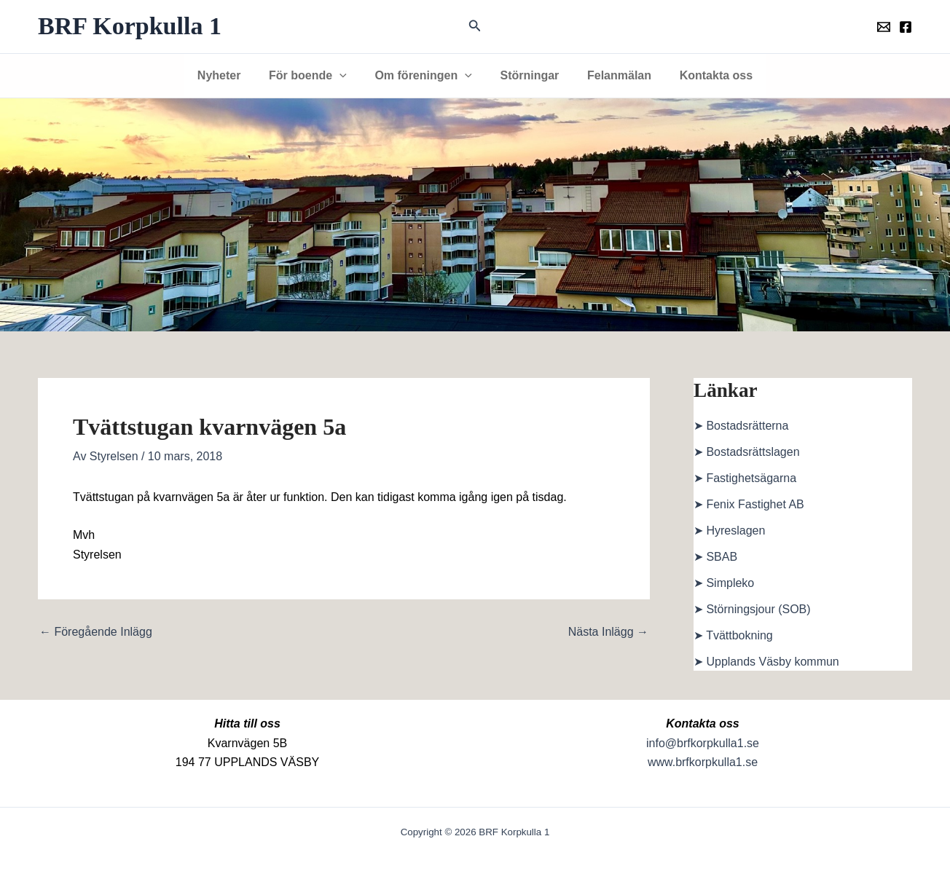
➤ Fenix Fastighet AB (749, 504)
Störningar (527, 75)
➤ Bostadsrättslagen (747, 452)
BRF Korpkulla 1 (129, 25)
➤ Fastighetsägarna (745, 478)
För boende (315, 76)
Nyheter (231, 75)
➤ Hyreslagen (729, 530)
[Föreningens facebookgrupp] (905, 26)
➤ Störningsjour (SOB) (752, 609)
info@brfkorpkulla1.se (702, 743)
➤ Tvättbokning (733, 635)
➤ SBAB (715, 557)
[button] (475, 26)
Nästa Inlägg (608, 632)
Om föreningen (425, 76)
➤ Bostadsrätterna (741, 425)
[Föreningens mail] (883, 26)
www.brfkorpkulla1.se (703, 762)
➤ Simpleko (724, 583)
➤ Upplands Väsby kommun (766, 661)
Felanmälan (612, 75)
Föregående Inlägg (95, 632)
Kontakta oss (703, 75)
